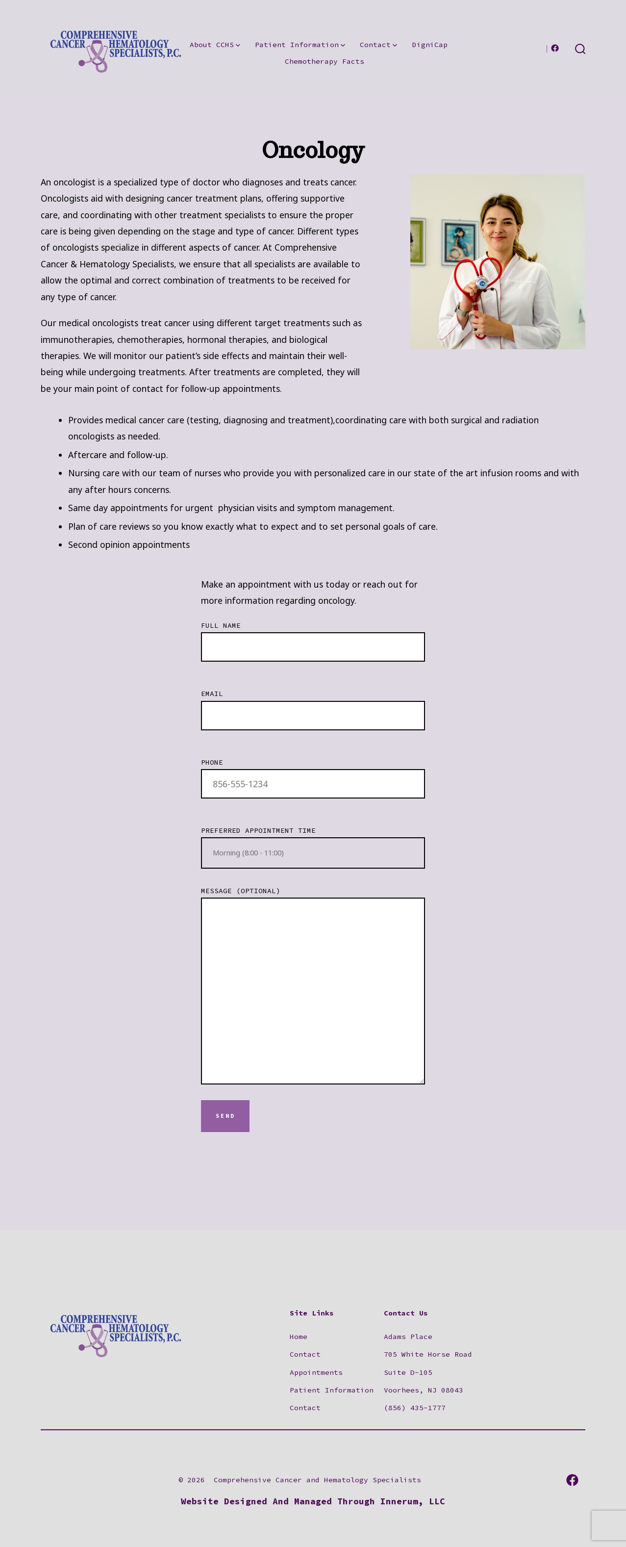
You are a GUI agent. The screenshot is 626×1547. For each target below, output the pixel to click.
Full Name (313, 636)
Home (298, 1336)
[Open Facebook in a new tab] (555, 48)
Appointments (316, 1372)
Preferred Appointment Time (313, 847)
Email (313, 705)
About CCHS (215, 44)
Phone (313, 773)
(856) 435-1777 (415, 1407)
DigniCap (430, 44)
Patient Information (300, 44)
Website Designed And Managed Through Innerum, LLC (313, 1501)
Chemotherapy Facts (324, 61)
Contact (378, 44)
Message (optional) (313, 985)
